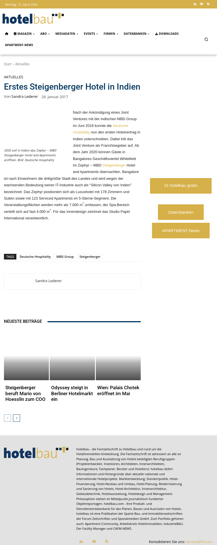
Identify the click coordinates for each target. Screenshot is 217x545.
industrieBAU (173, 495)
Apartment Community (101, 495)
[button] (206, 39)
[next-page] (16, 389)
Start (8, 64)
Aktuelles (22, 64)
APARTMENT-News (181, 230)
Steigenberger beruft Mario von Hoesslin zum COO (24, 370)
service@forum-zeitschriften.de (199, 515)
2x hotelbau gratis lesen (181, 188)
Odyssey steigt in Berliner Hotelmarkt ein (69, 370)
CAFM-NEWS (122, 500)
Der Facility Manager (91, 500)
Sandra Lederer (25, 96)
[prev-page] (7, 389)
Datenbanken (180, 212)
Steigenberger (114, 165)
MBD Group (65, 256)
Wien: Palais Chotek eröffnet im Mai (117, 370)
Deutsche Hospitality (35, 256)
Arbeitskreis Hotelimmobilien (141, 495)
